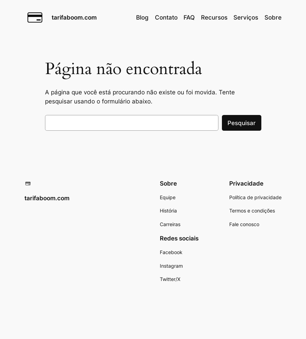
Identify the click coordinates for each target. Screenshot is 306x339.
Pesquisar (241, 123)
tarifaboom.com (74, 17)
